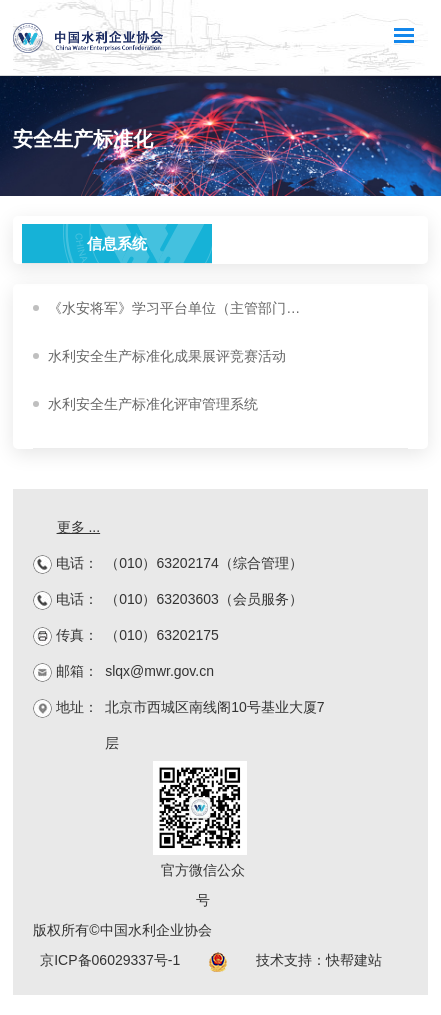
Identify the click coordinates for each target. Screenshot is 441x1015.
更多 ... (79, 527)
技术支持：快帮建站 (319, 960)
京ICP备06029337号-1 (110, 960)
